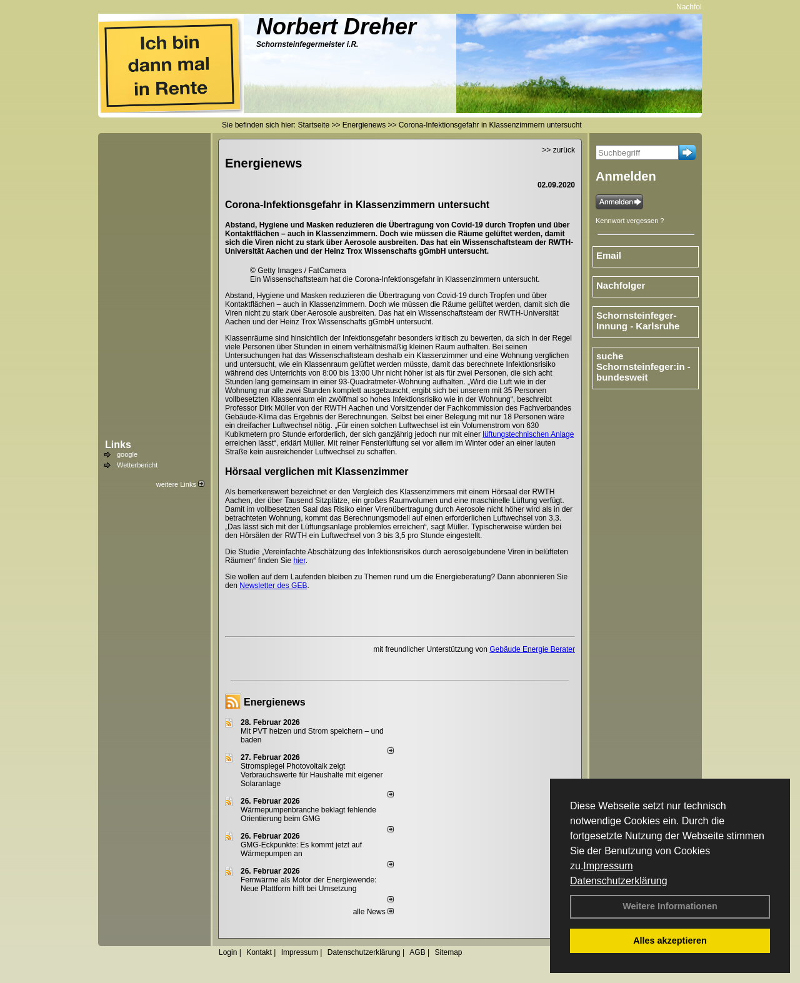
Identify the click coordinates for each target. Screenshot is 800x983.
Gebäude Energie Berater (532, 649)
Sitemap (448, 952)
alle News (373, 911)
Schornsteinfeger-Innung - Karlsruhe (637, 320)
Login (228, 952)
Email (608, 255)
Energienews (275, 702)
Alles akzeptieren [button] (670, 941)
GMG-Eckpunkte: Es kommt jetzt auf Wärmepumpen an (301, 849)
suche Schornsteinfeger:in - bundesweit (643, 366)
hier (299, 560)
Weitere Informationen (670, 906)
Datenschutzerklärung (619, 881)
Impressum (607, 866)
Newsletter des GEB (273, 585)
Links (118, 444)
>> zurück (558, 150)
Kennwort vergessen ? (630, 220)
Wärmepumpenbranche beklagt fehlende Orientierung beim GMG (308, 814)
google (127, 454)
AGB (417, 952)
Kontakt (259, 952)
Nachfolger (700, 6)
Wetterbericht (137, 465)
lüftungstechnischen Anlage (528, 434)
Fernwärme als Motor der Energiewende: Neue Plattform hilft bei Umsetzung (308, 884)
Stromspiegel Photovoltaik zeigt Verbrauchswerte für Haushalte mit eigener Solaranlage (311, 775)
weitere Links (180, 484)
